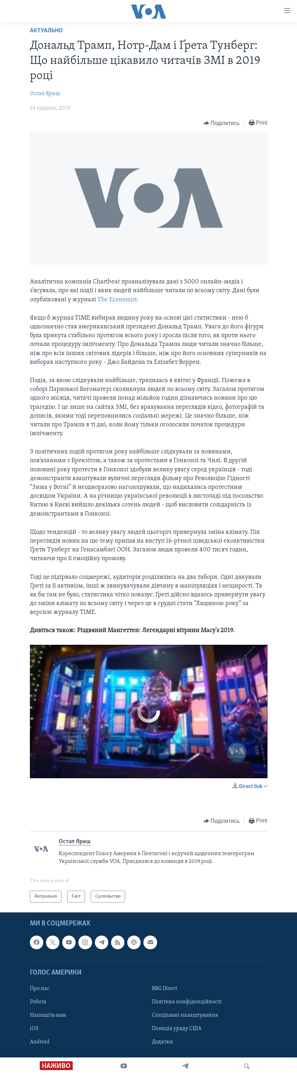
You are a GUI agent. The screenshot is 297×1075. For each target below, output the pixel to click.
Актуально (46, 30)
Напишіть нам (48, 1015)
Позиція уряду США (176, 1029)
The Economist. (118, 299)
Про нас (40, 988)
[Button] (222, 123)
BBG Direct (164, 988)
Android (40, 1042)
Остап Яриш (45, 94)
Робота (38, 1002)
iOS (34, 1029)
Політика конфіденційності (187, 1002)
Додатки (162, 1042)
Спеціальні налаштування (185, 1015)
